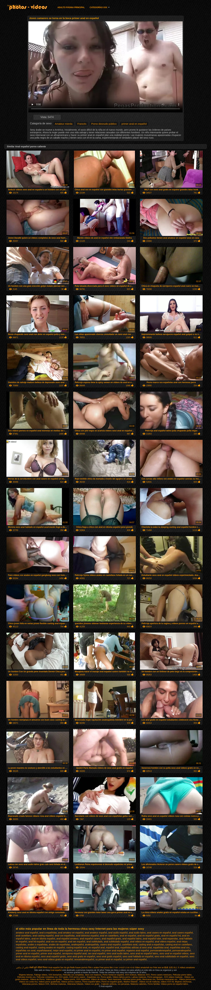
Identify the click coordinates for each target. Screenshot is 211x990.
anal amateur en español (70, 932)
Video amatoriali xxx (144, 967)
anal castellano (23, 935)
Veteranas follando (75, 984)
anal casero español (182, 932)
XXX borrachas (55, 975)
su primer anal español (135, 959)
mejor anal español (62, 950)
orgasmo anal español (137, 950)
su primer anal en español (108, 959)
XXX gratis (63, 977)
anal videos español (165, 941)
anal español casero (90, 938)
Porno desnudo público (104, 123)
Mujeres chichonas (183, 982)
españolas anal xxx (180, 947)
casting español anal (76, 947)
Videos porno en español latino (175, 984)
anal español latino (132, 938)
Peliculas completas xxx (47, 977)
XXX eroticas (130, 975)
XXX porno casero (77, 977)
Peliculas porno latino (182, 975)
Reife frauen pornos (78, 967)
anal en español (128, 935)
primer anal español (51, 953)
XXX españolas (83, 979)
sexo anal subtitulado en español (171, 956)
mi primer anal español (113, 950)
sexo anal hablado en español (138, 956)
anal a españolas (48, 932)
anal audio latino (137, 932)
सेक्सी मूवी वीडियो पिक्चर (38, 967)
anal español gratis (111, 938)
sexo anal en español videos (174, 953)
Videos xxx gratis (92, 984)
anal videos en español (142, 941)
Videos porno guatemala (49, 982)
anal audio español (118, 932)
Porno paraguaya (155, 977)
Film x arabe (93, 967)
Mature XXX (44, 984)
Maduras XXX (143, 975)
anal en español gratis (148, 935)
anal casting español (43, 935)
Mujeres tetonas (26, 975)
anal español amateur (67, 938)
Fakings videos (40, 975)
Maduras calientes (138, 984)
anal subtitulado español (116, 941)
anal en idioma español (43, 938)
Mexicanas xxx (148, 979)
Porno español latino (91, 982)
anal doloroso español (87, 935)
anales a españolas (38, 944)
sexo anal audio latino (117, 953)
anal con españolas (65, 935)
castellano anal (129, 944)
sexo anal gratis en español (81, 956)
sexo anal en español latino (144, 953)
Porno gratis (106, 977)
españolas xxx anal (25, 950)
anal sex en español (56, 941)
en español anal (97, 947)
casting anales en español (51, 947)
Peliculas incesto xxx (26, 977)
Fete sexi (157, 967)
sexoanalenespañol (84, 959)
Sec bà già (65, 967)
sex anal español (96, 953)
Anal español (12, 5)
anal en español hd (171, 935)
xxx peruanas (123, 984)
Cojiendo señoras (108, 984)
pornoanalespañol (181, 950)
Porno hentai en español (113, 975)
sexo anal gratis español (108, 956)
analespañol (77, 944)
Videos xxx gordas (54, 979)
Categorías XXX (98, 7)
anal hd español (36, 941)
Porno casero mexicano (161, 975)
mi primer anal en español (87, 950)
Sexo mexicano (114, 979)
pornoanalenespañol (160, 950)
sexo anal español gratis (53, 956)
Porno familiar (154, 984)
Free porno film (106, 967)
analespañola (92, 944)
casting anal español (26, 947)
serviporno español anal (74, 953)
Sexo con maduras (93, 975)
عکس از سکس (22, 967)
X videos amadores (186, 967)
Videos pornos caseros (71, 982)
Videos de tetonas (99, 979)
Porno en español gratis (112, 982)
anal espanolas (170, 938)
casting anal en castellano (178, 944)
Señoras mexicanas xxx (167, 979)
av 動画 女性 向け (169, 967)
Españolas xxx (93, 977)
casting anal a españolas (151, 944)
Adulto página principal (71, 7)
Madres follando (130, 982)
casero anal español (110, 944)
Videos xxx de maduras (149, 982)
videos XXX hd (167, 982)
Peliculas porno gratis (131, 979)
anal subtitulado (94, 941)
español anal (112, 947)
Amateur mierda (64, 123)
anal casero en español (159, 932)
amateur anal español (27, 932)
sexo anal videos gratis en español (55, 959)
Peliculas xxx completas (73, 975)
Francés (81, 123)
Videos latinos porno (122, 977)
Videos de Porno (37, 979)
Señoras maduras (58, 984)
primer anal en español (134, 123)
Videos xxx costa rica (28, 982)
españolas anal (161, 947)
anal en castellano (109, 935)
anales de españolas (59, 944)
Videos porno (69, 979)
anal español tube (152, 938)
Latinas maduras (139, 977)
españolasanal (44, 950)
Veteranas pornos (29, 984)
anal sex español (76, 941)
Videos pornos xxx (187, 979)
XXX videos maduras (173, 977)
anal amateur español (96, 932)
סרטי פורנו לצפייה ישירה (123, 967)
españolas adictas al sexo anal (136, 947)
